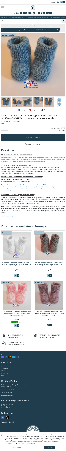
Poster (44, 110)
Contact (53, 2)
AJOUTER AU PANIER (33, 137)
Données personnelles (7, 395)
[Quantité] (4, 129)
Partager (22, 110)
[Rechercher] (63, 21)
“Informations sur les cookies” (34, 441)
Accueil (5, 26)
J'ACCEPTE (49, 447)
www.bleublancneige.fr (8, 216)
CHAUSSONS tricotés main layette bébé (20, 26)
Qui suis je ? (4, 373)
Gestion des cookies (6, 392)
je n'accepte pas (16, 447)
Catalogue (4, 368)
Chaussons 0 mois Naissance (41, 26)
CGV (2, 376)
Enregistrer (33, 110)
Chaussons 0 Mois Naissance (11, 121)
